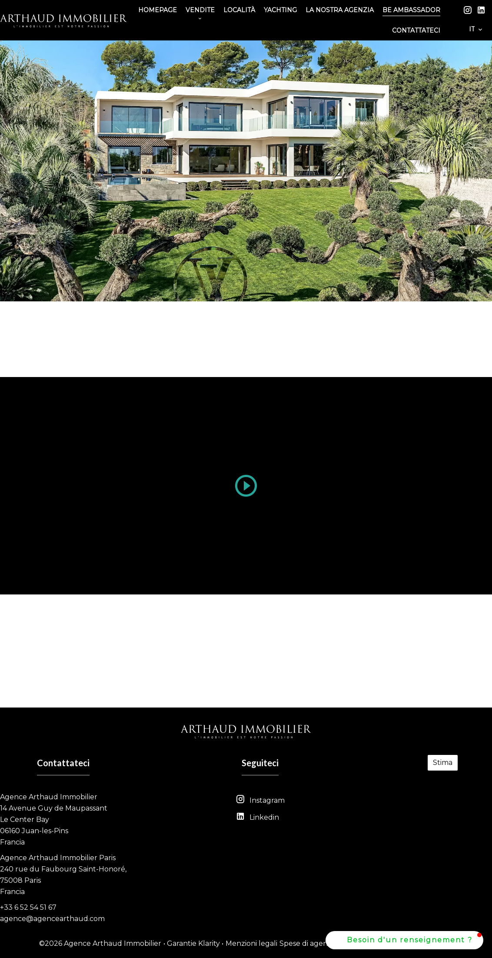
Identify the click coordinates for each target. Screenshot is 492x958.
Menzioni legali (251, 943)
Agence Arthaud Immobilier (48, 797)
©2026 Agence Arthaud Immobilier (100, 943)
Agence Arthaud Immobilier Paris (58, 858)
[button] (404, 940)
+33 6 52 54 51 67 (28, 907)
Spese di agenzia (308, 943)
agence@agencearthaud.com (52, 919)
